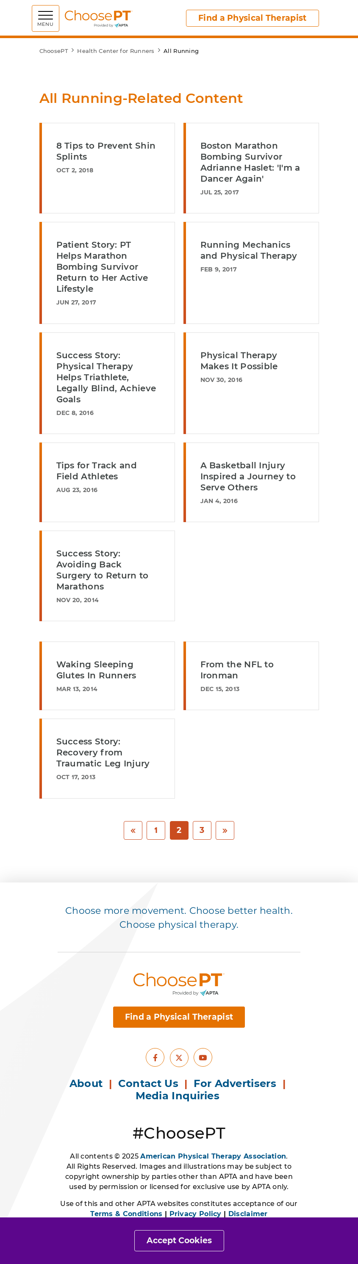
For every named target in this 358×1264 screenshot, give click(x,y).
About (86, 1083)
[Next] (225, 830)
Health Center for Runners (116, 50)
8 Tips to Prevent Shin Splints (106, 151)
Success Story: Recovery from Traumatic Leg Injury (103, 752)
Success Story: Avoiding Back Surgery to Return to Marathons (102, 570)
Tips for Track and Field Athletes (96, 470)
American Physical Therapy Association (213, 1156)
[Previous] (133, 830)
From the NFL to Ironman (237, 669)
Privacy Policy (195, 1214)
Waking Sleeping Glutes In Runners (96, 669)
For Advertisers (236, 1083)
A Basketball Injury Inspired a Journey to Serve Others (248, 476)
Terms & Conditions (126, 1214)
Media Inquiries (179, 1096)
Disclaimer (248, 1214)
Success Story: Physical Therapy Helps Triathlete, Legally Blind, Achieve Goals (106, 377)
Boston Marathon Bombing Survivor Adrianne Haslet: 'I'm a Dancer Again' (250, 162)
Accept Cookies (179, 1240)
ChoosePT (53, 50)
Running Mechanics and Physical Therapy (248, 250)
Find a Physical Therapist (252, 18)
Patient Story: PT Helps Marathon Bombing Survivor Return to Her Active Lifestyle (102, 267)
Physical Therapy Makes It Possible (239, 360)
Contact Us (148, 1083)
